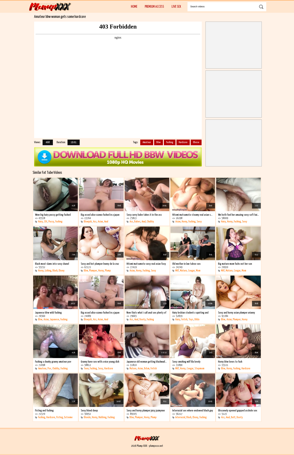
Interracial (180, 417)
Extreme (68, 417)
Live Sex (176, 6)
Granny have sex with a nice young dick (100, 361)
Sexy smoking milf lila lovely (186, 361)
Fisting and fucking (44, 410)
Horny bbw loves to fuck (230, 361)
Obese (196, 142)
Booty (143, 319)
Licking (48, 270)
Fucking (169, 142)
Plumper (93, 270)
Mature (183, 270)
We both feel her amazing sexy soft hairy (238, 214)
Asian (100, 221)
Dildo (197, 319)
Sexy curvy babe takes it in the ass (144, 214)
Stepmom (199, 368)
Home (134, 6)
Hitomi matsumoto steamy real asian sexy (192, 214)
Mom (198, 270)
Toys (191, 319)
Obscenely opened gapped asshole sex (237, 410)
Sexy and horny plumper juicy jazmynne (146, 410)
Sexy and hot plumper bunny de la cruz (100, 263)
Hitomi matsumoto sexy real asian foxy (146, 263)
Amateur (146, 142)
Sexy (199, 221)
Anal (106, 221)
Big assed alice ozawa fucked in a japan (100, 214)
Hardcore (183, 142)
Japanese (54, 319)
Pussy (51, 221)
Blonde (87, 417)
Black (55, 270)
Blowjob (88, 221)
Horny (184, 221)
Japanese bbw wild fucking (48, 312)
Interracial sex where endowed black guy (192, 410)
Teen (86, 368)
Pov (49, 368)
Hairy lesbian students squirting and (190, 312)
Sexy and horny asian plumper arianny (236, 312)
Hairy (40, 221)
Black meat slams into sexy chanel (52, 263)
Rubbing (102, 417)
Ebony (61, 270)
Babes (137, 221)
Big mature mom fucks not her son (235, 263)
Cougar (191, 270)
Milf (177, 270)
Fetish (184, 319)
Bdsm (146, 368)
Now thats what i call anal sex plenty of (146, 312)
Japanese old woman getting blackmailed (147, 361)
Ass (95, 221)
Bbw (158, 142)
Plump (108, 270)
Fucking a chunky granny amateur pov (53, 361)
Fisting (59, 417)
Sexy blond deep (89, 410)
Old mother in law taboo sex (186, 263)
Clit (45, 221)
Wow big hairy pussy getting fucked (53, 214)
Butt (233, 417)
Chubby (150, 221)
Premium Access (154, 6)
